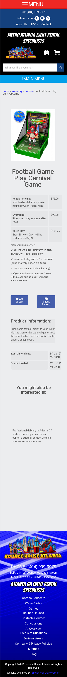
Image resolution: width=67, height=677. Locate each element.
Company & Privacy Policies (33, 643)
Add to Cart (19, 300)
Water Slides (33, 603)
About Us (22, 24)
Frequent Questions (33, 633)
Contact (46, 24)
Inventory (17, 91)
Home (6, 91)
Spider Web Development (46, 672)
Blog (34, 654)
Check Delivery (46, 302)
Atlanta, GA (45, 430)
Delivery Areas (33, 638)
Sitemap (33, 649)
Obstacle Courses (34, 618)
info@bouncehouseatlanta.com (38, 572)
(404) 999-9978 (36, 12)
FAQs (34, 24)
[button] (33, 79)
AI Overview (33, 628)
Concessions (33, 623)
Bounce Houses (33, 613)
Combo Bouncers (33, 598)
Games (29, 91)
